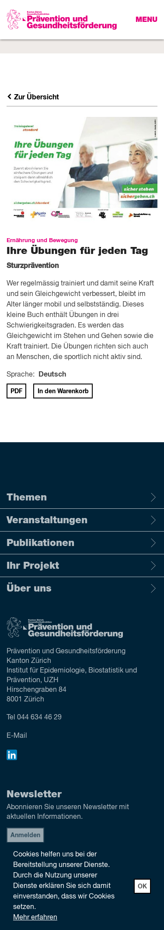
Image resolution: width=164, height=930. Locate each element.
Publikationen (82, 543)
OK (142, 887)
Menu (146, 19)
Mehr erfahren (35, 917)
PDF (16, 391)
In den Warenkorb (63, 391)
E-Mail (17, 736)
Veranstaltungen (82, 520)
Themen (82, 497)
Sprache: (21, 374)
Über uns (82, 588)
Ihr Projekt (82, 566)
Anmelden (25, 835)
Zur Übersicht (33, 97)
